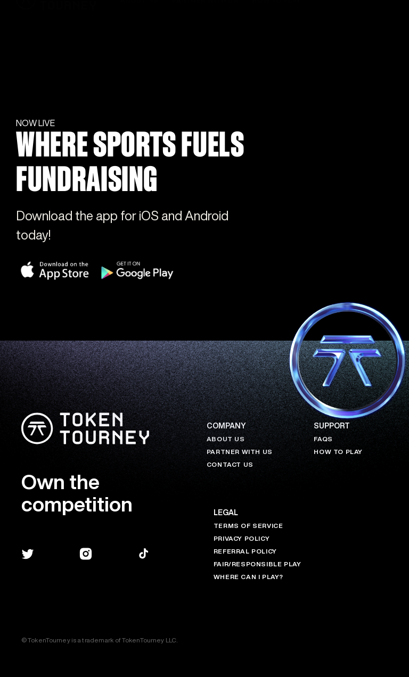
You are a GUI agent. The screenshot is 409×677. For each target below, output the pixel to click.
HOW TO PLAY (338, 451)
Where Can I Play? (248, 576)
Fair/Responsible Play (257, 563)
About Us (226, 438)
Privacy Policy (241, 538)
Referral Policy (245, 551)
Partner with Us (240, 451)
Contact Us (230, 464)
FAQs (323, 438)
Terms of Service (248, 525)
